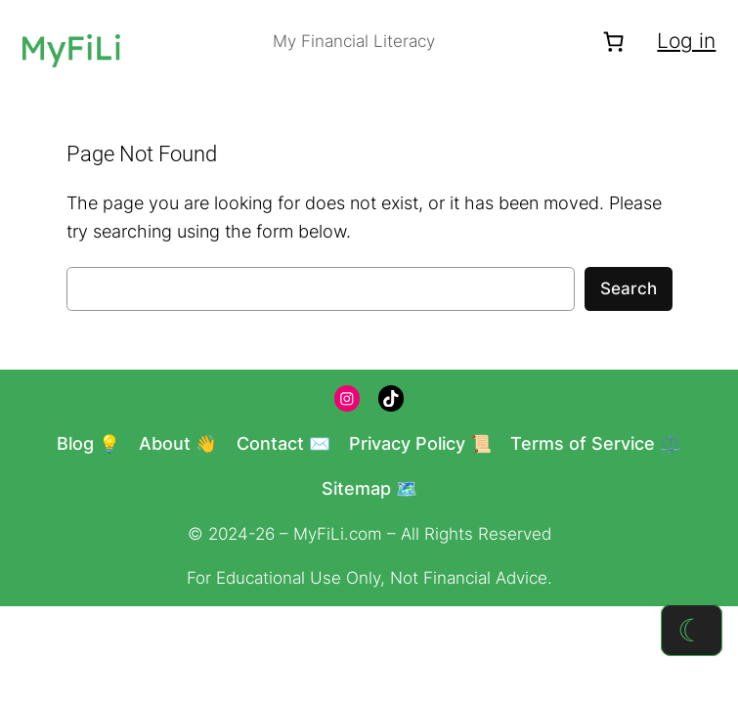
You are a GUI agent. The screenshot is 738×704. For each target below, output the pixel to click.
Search (628, 288)
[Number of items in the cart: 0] (612, 41)
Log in (686, 40)
